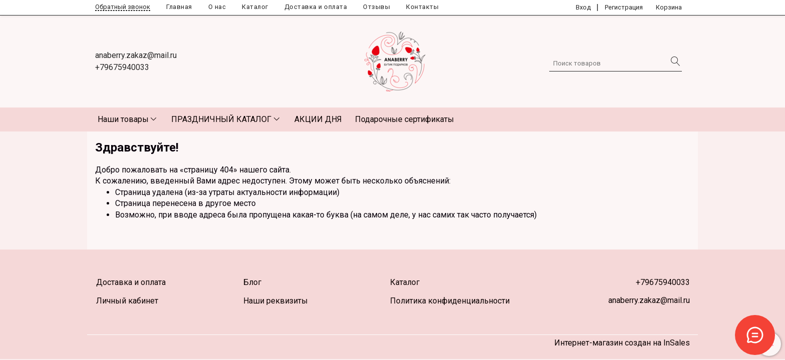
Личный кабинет (127, 301)
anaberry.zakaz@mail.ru (136, 55)
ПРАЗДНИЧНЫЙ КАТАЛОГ (221, 119)
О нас (217, 6)
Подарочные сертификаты (404, 119)
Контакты (422, 6)
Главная (179, 6)
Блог (252, 282)
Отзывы (376, 6)
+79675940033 (122, 67)
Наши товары (123, 119)
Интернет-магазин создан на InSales (622, 343)
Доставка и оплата (315, 6)
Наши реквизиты (275, 301)
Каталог (255, 6)
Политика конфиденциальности (450, 301)
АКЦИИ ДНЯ (318, 119)
